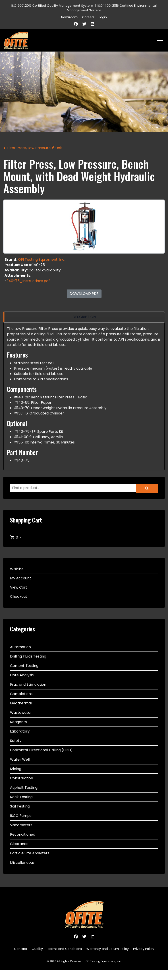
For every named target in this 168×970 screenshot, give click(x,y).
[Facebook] (76, 24)
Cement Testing (24, 665)
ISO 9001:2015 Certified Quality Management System (52, 5)
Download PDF (84, 293)
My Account (20, 578)
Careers (88, 17)
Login (103, 17)
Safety (15, 740)
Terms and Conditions (64, 949)
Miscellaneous (22, 862)
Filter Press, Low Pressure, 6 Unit (34, 147)
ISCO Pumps (20, 815)
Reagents (18, 721)
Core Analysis (22, 675)
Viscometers (21, 825)
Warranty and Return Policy (107, 949)
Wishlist (16, 569)
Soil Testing (20, 806)
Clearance (19, 843)
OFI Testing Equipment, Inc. (41, 259)
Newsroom (69, 17)
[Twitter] (84, 24)
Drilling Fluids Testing (28, 656)
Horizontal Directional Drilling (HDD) (41, 750)
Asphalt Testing (23, 787)
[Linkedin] (92, 24)
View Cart (18, 587)
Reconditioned (22, 834)
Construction (21, 778)
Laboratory (20, 731)
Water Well (20, 759)
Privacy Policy (143, 949)
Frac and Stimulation (28, 684)
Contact (20, 949)
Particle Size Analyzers (29, 853)
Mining (15, 768)
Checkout (18, 596)
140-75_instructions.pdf (28, 280)
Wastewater (21, 712)
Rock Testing (21, 796)
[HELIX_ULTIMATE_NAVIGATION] (160, 40)
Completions (21, 693)
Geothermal (21, 703)
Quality (37, 949)
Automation (20, 646)
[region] (84, 317)
